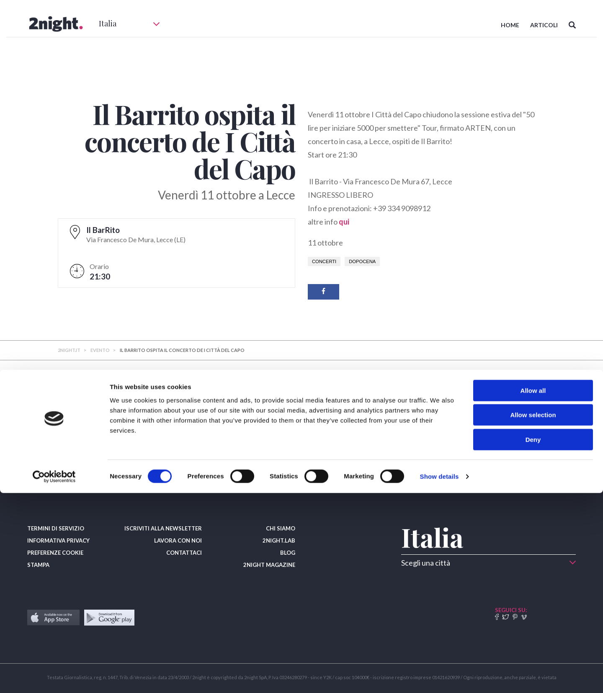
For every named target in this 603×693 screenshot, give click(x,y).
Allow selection (533, 615)
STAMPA (38, 564)
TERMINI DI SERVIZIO (55, 528)
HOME (510, 24)
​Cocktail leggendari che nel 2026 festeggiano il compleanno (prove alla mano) (300, 439)
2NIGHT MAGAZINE (269, 564)
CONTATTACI (184, 552)
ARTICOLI (544, 24)
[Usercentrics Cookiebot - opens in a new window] (54, 676)
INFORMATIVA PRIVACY (58, 540)
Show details (439, 676)
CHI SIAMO (280, 528)
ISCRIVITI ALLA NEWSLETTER (163, 528)
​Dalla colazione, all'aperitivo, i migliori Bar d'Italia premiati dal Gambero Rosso (461, 439)
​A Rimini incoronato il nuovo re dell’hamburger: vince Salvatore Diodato (127, 439)
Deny (533, 639)
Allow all (533, 590)
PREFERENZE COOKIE (55, 552)
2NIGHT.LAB (279, 540)
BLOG (287, 552)
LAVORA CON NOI (178, 540)
